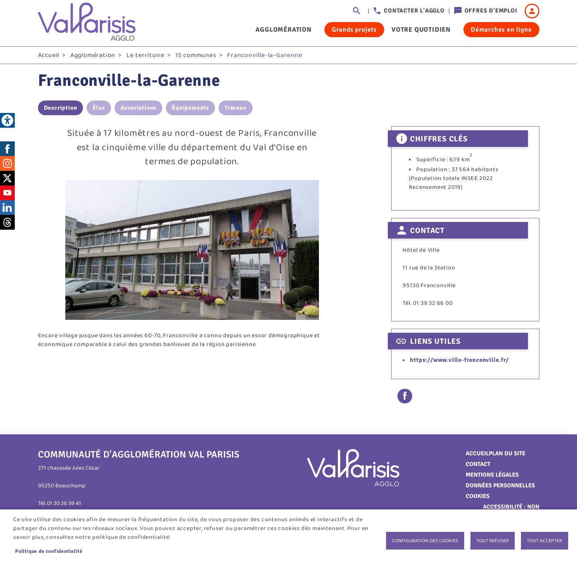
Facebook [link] (7, 149)
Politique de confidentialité (48, 551)
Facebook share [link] (404, 396)
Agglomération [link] (283, 29)
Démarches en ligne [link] (501, 29)
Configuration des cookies (425, 541)
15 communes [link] (195, 55)
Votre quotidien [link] (421, 29)
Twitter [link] (7, 178)
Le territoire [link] (145, 55)
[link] (7, 120)
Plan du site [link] (507, 454)
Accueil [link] (49, 55)
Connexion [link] (532, 11)
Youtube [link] (7, 193)
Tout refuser (492, 541)
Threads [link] (7, 222)
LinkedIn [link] (7, 208)
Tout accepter (544, 541)
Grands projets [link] (354, 29)
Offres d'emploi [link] (491, 10)
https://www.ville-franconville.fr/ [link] (459, 360)
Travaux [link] (236, 108)
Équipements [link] (190, 108)
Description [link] (60, 108)
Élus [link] (99, 108)
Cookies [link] (478, 496)
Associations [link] (139, 108)
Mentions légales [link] (492, 475)
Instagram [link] (7, 163)
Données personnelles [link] (500, 486)
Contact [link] (478, 464)
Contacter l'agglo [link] (414, 10)
